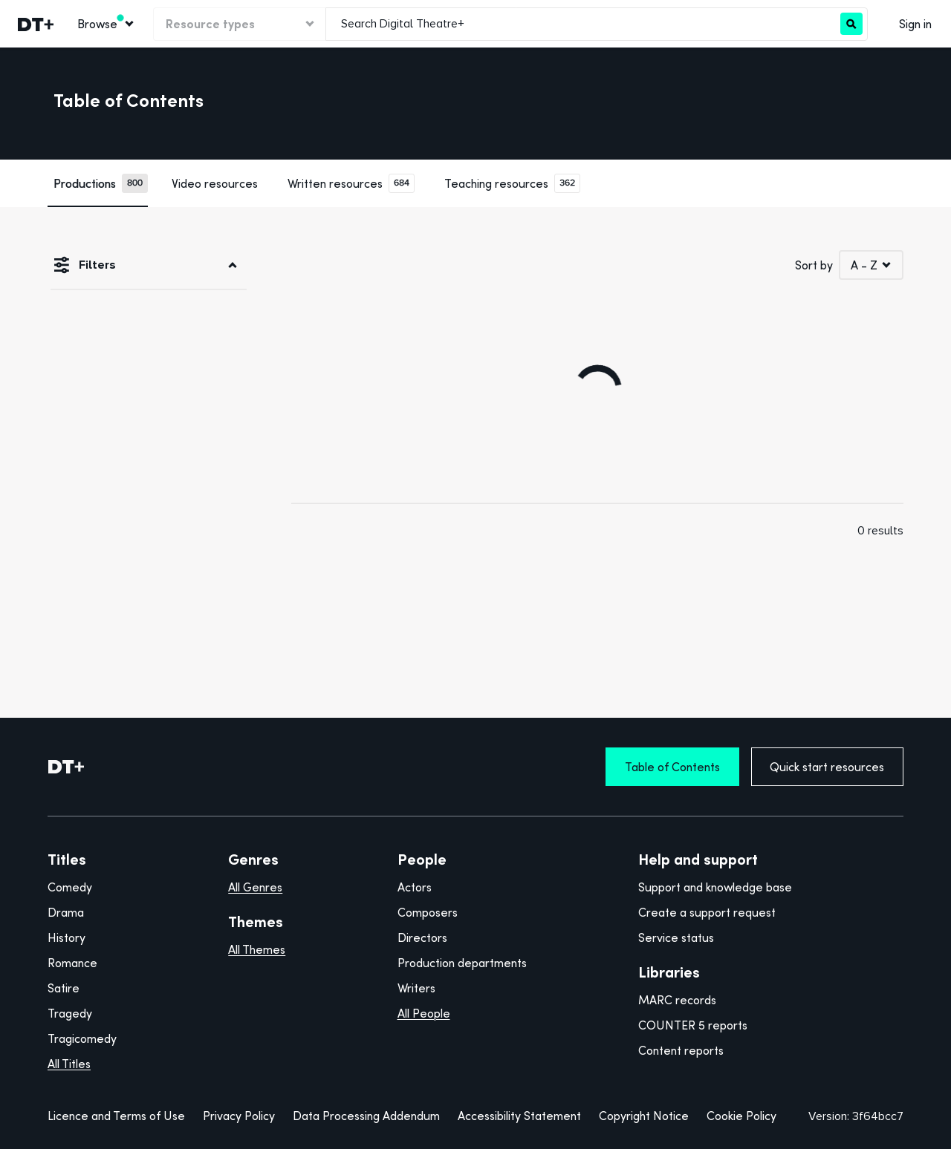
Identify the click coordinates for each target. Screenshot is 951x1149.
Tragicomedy (82, 1038)
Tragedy (70, 1013)
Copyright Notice (644, 1115)
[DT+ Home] (66, 766)
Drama (66, 912)
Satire (63, 988)
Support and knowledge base (715, 887)
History (66, 937)
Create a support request (707, 912)
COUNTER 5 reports (692, 1025)
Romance (72, 962)
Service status (676, 937)
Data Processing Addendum (366, 1115)
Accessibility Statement (519, 1115)
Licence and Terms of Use (116, 1115)
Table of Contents (672, 766)
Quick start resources (827, 766)
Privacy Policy (239, 1115)
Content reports (681, 1050)
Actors (414, 887)
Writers (416, 988)
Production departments (462, 962)
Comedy (70, 887)
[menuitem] (104, 24)
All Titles (69, 1063)
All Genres (255, 887)
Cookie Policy (741, 1115)
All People (423, 1013)
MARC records (677, 999)
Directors (422, 937)
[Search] (851, 24)
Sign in (915, 23)
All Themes (256, 949)
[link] (34, 24)
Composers (427, 912)
